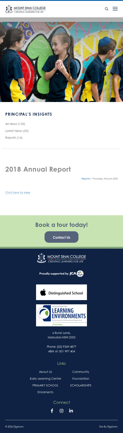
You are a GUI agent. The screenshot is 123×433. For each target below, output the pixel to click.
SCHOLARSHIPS (80, 385)
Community (80, 372)
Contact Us (61, 241)
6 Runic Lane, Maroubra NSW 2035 (61, 335)
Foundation (80, 378)
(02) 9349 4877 (66, 346)
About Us (45, 372)
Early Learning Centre (45, 378)
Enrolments (45, 392)
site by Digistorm (108, 426)
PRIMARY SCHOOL (45, 385)
